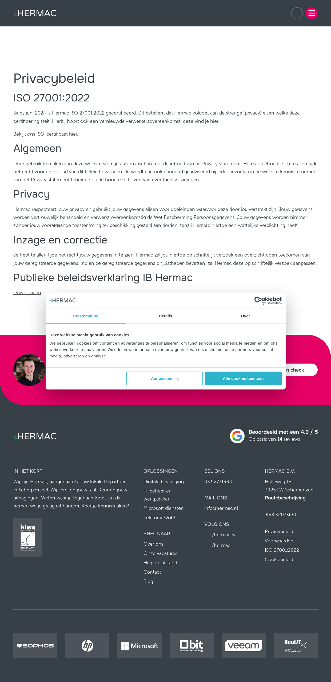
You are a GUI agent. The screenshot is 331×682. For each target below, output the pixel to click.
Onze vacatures (160, 553)
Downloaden (27, 292)
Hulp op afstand (160, 563)
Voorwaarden (279, 541)
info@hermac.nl (221, 508)
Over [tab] (245, 316)
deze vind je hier (200, 121)
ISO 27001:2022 (282, 550)
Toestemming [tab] (86, 316)
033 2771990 (297, 13)
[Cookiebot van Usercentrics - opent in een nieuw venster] (258, 301)
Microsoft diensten (163, 508)
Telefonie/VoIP (159, 517)
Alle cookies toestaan (243, 378)
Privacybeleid (279, 532)
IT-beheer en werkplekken (157, 495)
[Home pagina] (34, 13)
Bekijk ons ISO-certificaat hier (45, 134)
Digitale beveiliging (163, 481)
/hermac (221, 545)
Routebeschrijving (285, 498)
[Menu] (312, 13)
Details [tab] (165, 316)
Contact (152, 572)
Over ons (153, 544)
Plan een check (287, 370)
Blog (148, 581)
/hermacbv (223, 534)
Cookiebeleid (279, 560)
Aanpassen (165, 378)
